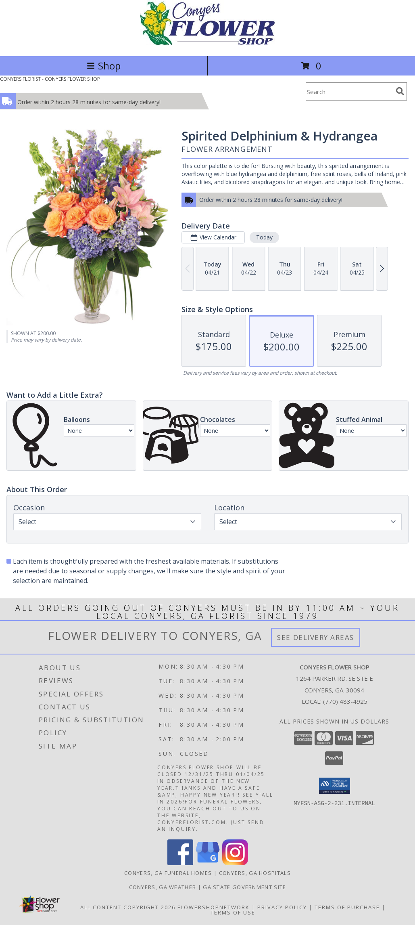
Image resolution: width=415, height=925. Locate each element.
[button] (334, 786)
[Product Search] (349, 91)
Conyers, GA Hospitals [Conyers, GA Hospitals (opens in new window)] (255, 873)
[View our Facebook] (180, 863)
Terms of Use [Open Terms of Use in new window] (233, 912)
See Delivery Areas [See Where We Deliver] (315, 637)
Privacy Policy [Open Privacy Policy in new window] (282, 907)
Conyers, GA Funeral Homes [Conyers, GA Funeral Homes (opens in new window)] (168, 873)
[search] (400, 91)
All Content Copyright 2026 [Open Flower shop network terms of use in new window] (127, 907)
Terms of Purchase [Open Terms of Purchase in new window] (347, 907)
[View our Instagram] (235, 863)
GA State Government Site (244, 887)
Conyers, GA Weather (162, 887)
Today (264, 237)
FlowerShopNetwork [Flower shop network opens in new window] (213, 907)
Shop (104, 65)
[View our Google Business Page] (208, 863)
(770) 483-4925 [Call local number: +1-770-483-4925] (345, 701)
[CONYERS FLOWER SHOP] (207, 44)
